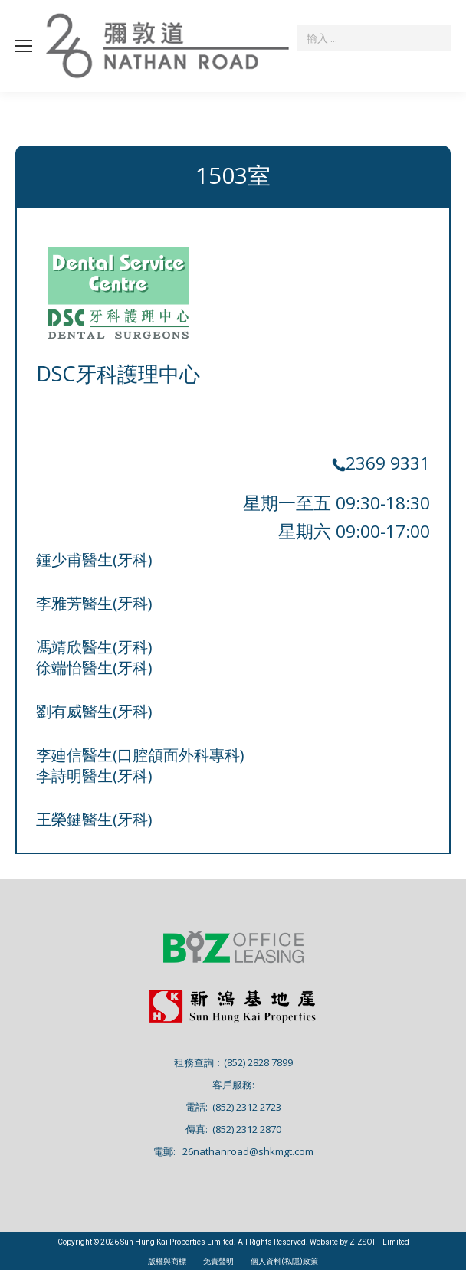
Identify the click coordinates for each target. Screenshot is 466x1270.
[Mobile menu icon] (23, 46)
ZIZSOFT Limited (379, 1242)
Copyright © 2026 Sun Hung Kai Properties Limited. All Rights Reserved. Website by (203, 1242)
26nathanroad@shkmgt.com (247, 1151)
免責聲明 (218, 1261)
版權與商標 (167, 1261)
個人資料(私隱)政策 (284, 1261)
